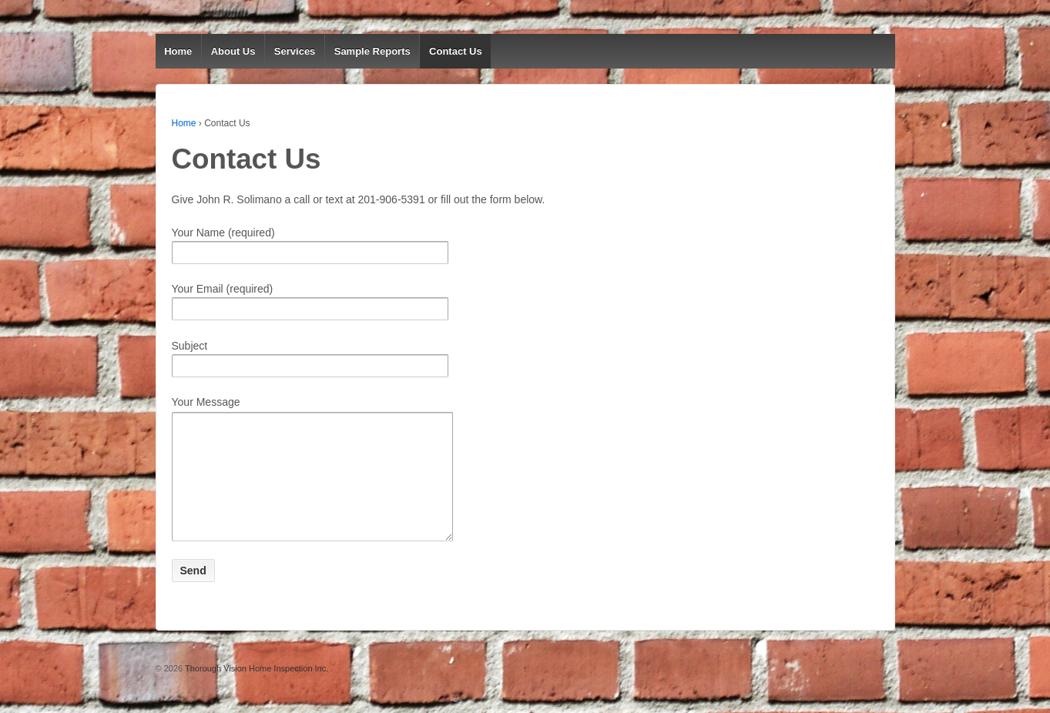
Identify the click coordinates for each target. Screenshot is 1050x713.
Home (178, 51)
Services (295, 51)
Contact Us (455, 51)
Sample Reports (372, 51)
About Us (233, 51)
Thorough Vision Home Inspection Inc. (255, 691)
